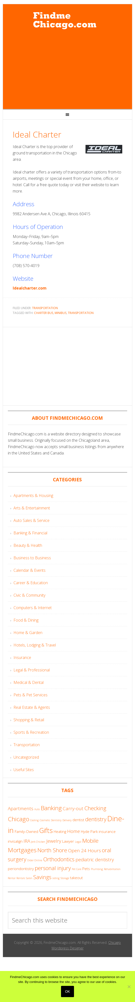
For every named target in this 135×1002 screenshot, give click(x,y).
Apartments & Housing (33, 495)
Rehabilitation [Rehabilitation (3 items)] (112, 869)
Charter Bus (43, 313)
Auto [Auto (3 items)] (37, 809)
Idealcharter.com (30, 288)
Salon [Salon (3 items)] (29, 878)
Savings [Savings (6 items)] (42, 877)
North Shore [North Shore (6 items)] (52, 850)
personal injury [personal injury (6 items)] (53, 868)
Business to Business (32, 557)
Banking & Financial (30, 533)
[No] (128, 986)
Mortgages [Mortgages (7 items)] (22, 850)
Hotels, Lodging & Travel (34, 645)
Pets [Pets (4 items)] (86, 868)
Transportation (45, 308)
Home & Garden (27, 632)
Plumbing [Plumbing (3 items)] (97, 869)
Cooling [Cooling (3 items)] (34, 820)
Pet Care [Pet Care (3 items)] (76, 869)
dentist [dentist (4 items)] (78, 819)
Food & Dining (25, 620)
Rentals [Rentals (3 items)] (20, 878)
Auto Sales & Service (31, 520)
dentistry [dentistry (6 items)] (95, 819)
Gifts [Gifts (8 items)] (46, 830)
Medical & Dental (28, 682)
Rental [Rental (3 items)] (11, 878)
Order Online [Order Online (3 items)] (34, 860)
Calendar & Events (29, 570)
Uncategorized (26, 757)
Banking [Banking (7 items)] (51, 808)
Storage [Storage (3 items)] (65, 878)
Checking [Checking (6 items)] (95, 808)
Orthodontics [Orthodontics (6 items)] (58, 859)
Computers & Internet (32, 607)
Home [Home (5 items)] (73, 831)
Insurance (22, 657)
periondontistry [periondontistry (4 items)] (21, 868)
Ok (67, 991)
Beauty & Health (27, 545)
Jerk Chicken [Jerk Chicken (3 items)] (38, 841)
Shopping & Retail (28, 719)
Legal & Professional (31, 670)
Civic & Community (29, 595)
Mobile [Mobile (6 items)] (90, 840)
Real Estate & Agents (31, 707)
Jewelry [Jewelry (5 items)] (53, 841)
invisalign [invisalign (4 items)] (15, 841)
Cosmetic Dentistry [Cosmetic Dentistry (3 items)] (50, 820)
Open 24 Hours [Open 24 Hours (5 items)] (84, 850)
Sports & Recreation (31, 732)
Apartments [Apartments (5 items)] (20, 808)
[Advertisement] (67, 70)
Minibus (60, 313)
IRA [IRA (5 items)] (27, 841)
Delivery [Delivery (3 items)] (67, 820)
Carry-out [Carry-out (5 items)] (73, 808)
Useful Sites (23, 769)
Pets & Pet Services (30, 695)
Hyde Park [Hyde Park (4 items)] (89, 831)
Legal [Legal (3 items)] (78, 841)
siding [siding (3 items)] (56, 878)
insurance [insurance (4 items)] (107, 831)
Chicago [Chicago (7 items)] (18, 819)
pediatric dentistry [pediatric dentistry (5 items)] (94, 859)
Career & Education (30, 582)
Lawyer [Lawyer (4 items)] (68, 841)
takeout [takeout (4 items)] (76, 877)
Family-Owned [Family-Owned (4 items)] (26, 831)
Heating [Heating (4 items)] (60, 831)
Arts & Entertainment (31, 508)
